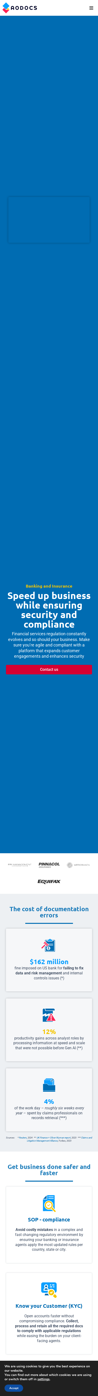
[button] (91, 8)
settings (43, 1379)
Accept (13, 1388)
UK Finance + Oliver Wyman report (54, 1137)
